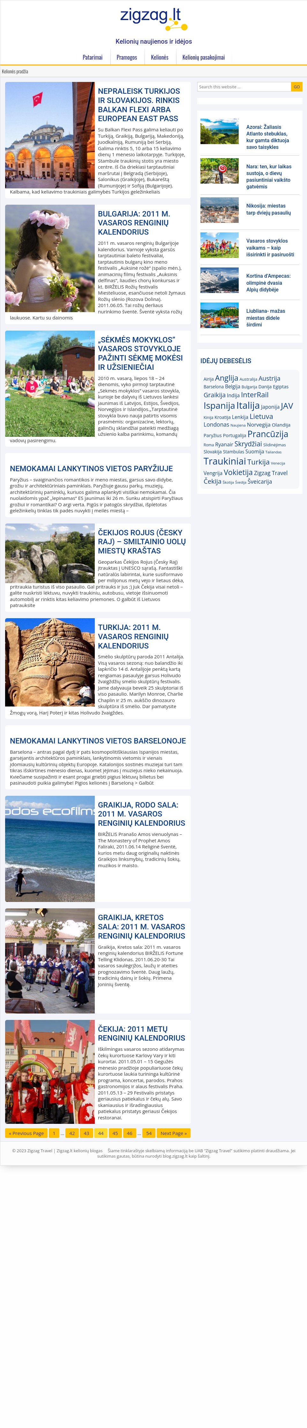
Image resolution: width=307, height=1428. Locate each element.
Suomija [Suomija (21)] (254, 451)
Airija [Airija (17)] (209, 379)
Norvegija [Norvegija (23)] (259, 424)
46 (129, 1382)
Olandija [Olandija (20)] (281, 424)
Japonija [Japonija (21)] (270, 406)
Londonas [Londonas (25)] (216, 424)
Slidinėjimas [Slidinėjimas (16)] (274, 445)
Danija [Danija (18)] (265, 387)
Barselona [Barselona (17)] (214, 387)
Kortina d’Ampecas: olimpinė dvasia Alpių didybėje (268, 282)
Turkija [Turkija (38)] (258, 462)
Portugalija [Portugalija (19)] (234, 435)
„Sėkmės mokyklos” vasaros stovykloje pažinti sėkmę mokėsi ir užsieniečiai (140, 353)
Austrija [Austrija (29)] (269, 378)
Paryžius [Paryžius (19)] (213, 435)
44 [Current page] (100, 1382)
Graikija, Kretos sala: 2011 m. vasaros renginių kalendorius (141, 1175)
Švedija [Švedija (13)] (240, 482)
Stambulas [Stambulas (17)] (233, 452)
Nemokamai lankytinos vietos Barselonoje (98, 989)
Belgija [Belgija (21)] (232, 386)
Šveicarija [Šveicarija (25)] (260, 481)
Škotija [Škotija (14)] (228, 482)
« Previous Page (26, 1382)
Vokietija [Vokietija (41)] (238, 472)
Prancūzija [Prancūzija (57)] (267, 434)
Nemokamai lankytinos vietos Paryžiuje (91, 593)
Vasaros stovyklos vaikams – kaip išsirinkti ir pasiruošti (270, 247)
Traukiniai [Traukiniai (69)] (225, 461)
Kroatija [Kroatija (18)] (222, 417)
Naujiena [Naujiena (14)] (238, 425)
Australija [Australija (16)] (249, 379)
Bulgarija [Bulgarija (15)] (249, 387)
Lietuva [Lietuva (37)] (261, 416)
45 (115, 1382)
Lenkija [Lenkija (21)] (240, 417)
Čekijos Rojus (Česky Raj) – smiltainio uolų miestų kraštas (142, 666)
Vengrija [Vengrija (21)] (213, 473)
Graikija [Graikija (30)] (215, 395)
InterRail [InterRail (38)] (255, 394)
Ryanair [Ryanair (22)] (224, 444)
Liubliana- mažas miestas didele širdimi (265, 317)
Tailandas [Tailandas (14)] (274, 452)
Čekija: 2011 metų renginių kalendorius (141, 1282)
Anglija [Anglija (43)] (226, 378)
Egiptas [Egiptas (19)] (280, 386)
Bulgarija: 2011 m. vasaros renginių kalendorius (134, 223)
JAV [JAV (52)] (287, 405)
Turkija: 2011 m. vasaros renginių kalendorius (133, 761)
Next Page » (174, 1382)
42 (72, 1382)
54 (149, 1382)
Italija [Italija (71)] (248, 405)
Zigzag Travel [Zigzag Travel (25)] (271, 473)
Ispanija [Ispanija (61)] (219, 405)
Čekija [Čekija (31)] (212, 481)
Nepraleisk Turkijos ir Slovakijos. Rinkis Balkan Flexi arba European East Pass (139, 105)
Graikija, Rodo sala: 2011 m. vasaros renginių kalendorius (141, 1063)
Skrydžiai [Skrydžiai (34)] (248, 443)
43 (86, 1382)
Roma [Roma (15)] (209, 445)
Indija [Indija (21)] (233, 395)
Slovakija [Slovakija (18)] (213, 452)
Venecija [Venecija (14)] (278, 463)
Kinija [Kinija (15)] (208, 417)
